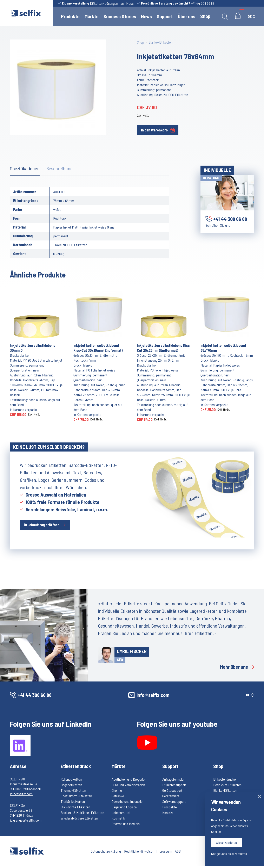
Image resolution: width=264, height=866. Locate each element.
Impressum (164, 851)
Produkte (70, 16)
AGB (178, 851)
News (146, 16)
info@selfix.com (21, 794)
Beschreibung (59, 168)
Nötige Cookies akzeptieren (229, 854)
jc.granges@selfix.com (25, 820)
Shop (205, 16)
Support (165, 16)
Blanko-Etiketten (160, 42)
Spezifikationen (25, 168)
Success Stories (120, 16)
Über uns (186, 16)
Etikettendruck (76, 766)
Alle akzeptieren (226, 842)
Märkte (92, 16)
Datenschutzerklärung (106, 851)
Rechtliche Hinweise (138, 851)
